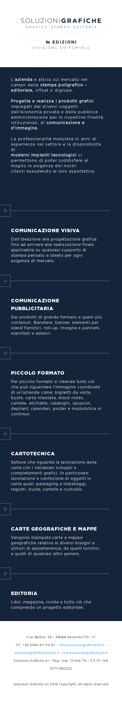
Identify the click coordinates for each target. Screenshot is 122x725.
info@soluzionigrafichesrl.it (81, 648)
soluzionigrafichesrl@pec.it (36, 656)
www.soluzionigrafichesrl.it (85, 656)
